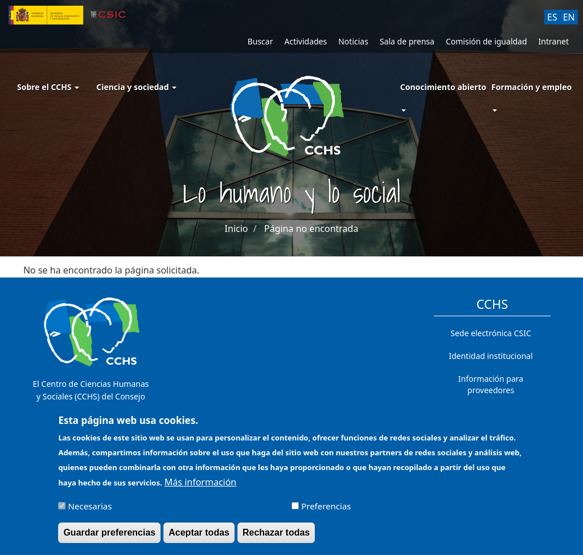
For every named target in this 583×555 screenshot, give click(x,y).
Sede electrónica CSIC (490, 333)
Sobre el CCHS (48, 86)
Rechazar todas (276, 537)
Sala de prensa (407, 41)
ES (552, 17)
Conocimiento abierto (443, 86)
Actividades (305, 41)
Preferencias (326, 511)
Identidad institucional (491, 355)
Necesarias (90, 511)
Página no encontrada (311, 228)
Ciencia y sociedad (136, 86)
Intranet (554, 41)
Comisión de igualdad (486, 41)
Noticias (353, 41)
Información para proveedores (490, 384)
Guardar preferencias (109, 537)
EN (569, 17)
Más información (200, 487)
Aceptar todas (199, 537)
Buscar (260, 41)
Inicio (236, 228)
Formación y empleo (531, 86)
